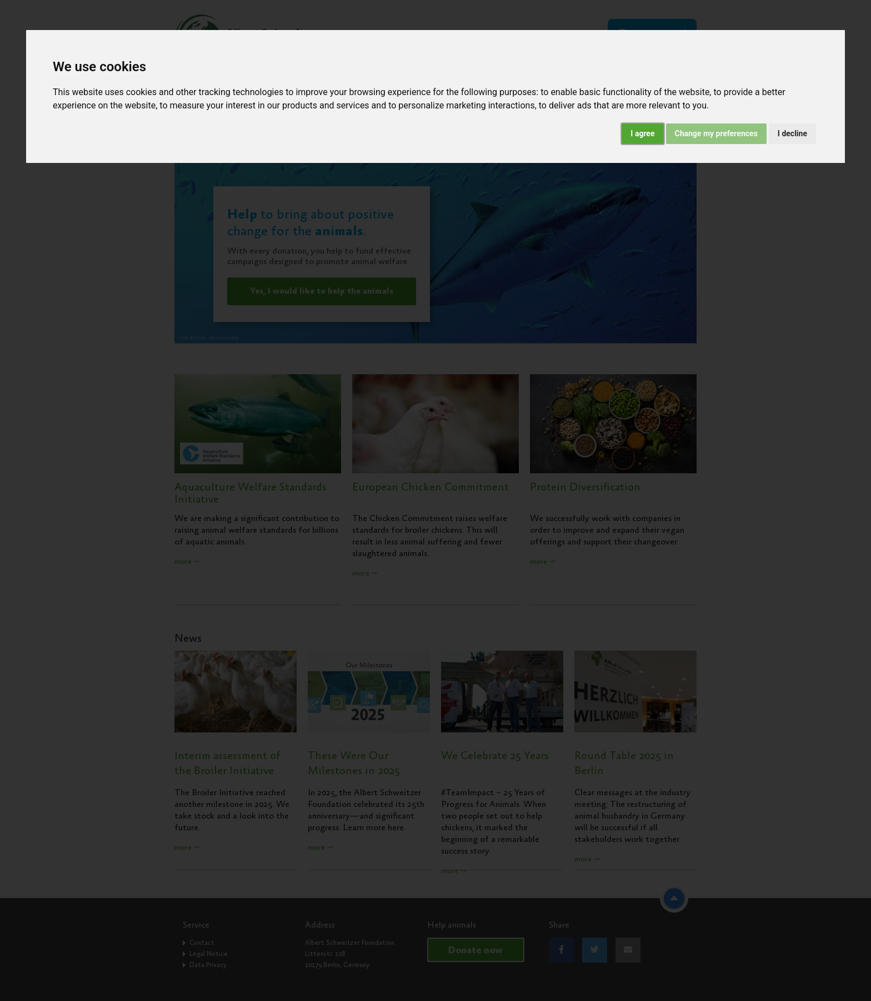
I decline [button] (792, 133)
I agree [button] (642, 133)
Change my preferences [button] (716, 133)
